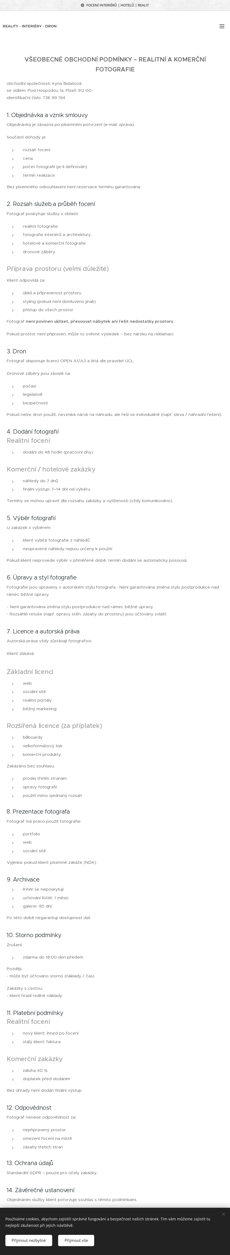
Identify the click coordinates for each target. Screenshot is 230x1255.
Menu (222, 26)
